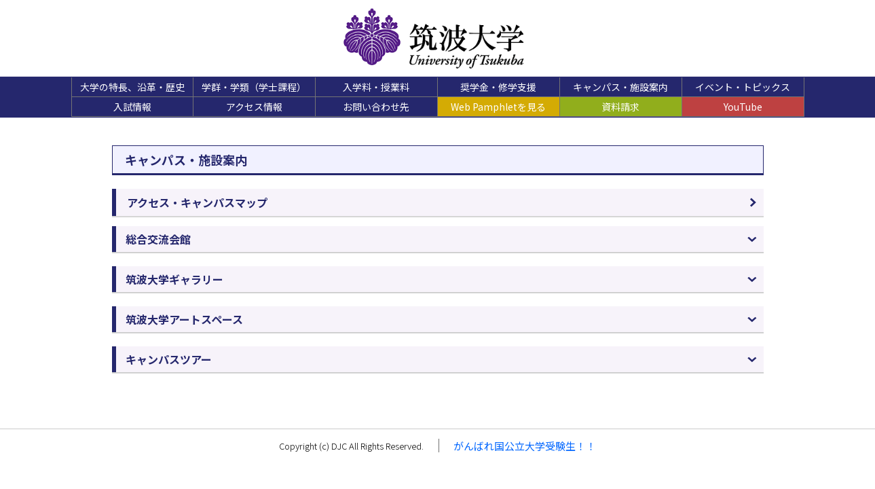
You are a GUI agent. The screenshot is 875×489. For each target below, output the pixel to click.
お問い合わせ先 (376, 106)
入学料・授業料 (376, 87)
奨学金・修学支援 (498, 87)
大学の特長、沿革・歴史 (132, 87)
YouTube (743, 106)
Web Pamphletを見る (498, 106)
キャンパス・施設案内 (620, 87)
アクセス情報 (254, 106)
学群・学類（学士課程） (254, 87)
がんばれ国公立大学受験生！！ (524, 446)
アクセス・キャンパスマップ (197, 202)
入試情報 (132, 106)
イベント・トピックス (742, 87)
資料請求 (620, 106)
